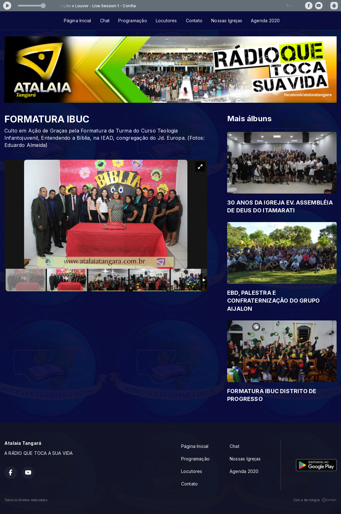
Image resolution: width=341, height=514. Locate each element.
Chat (105, 20)
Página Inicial (77, 20)
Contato (194, 20)
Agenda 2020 (265, 20)
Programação (132, 20)
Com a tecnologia (315, 500)
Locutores (166, 20)
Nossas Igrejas (226, 20)
